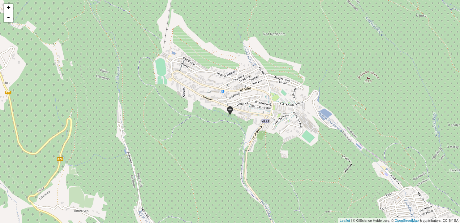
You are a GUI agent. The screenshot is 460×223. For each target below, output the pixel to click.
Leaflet (345, 220)
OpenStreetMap (407, 220)
